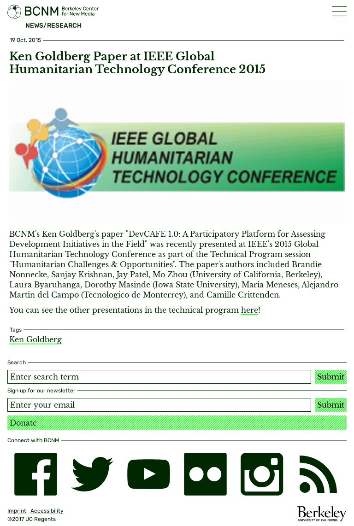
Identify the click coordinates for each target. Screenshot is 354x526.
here (249, 310)
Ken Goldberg (35, 339)
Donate (23, 422)
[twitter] (92, 474)
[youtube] (148, 474)
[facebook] (35, 474)
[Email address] (159, 405)
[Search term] (159, 377)
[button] (339, 11)
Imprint (16, 511)
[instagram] (262, 474)
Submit (330, 376)
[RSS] (318, 474)
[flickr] (205, 474)
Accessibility (47, 511)
